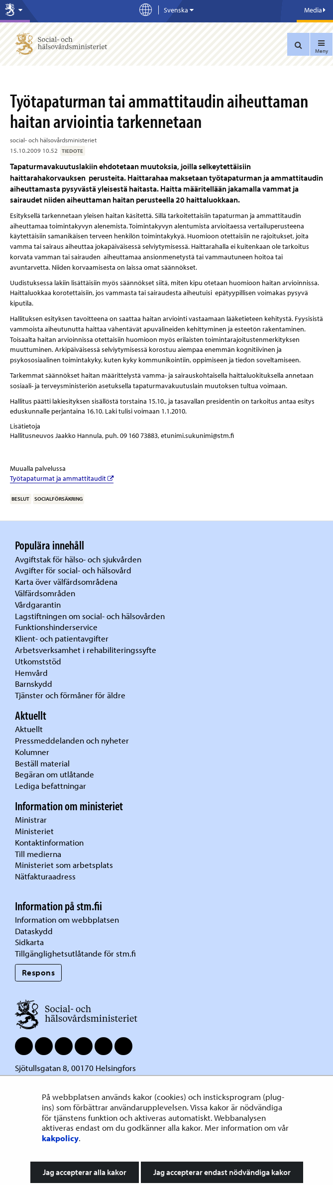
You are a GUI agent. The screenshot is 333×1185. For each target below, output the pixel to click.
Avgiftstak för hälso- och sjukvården (78, 559)
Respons (38, 972)
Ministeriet (34, 831)
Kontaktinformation (49, 842)
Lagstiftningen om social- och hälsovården (90, 616)
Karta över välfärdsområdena (66, 581)
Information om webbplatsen (67, 919)
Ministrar (31, 819)
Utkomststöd (38, 661)
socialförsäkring (58, 498)
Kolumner (32, 752)
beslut (20, 498)
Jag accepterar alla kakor (84, 1172)
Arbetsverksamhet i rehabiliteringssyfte (86, 650)
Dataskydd (34, 931)
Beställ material (42, 763)
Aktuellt (29, 729)
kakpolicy (60, 1138)
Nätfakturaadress (45, 876)
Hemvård (31, 672)
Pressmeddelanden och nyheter (72, 740)
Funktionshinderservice (56, 627)
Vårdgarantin (38, 604)
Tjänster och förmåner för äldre (70, 695)
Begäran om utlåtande (54, 774)
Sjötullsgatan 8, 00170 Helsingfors (75, 1068)
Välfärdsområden (45, 593)
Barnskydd (33, 683)
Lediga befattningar (50, 785)
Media (315, 9)
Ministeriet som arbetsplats (64, 865)
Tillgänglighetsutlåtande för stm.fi (75, 953)
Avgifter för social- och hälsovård (73, 570)
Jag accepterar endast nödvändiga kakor (222, 1172)
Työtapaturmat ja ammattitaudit (61, 478)
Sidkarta (29, 942)
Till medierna (38, 854)
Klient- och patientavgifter (62, 638)
